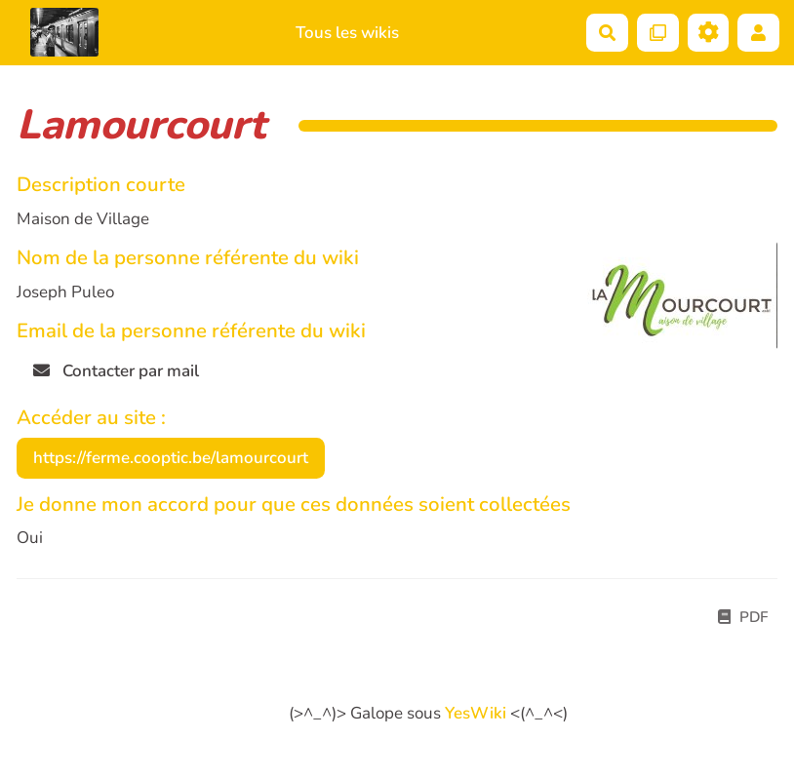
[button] (758, 33)
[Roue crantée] (709, 33)
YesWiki (475, 713)
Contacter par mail (116, 371)
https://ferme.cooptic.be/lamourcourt (170, 458)
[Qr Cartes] (658, 33)
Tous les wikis (347, 32)
